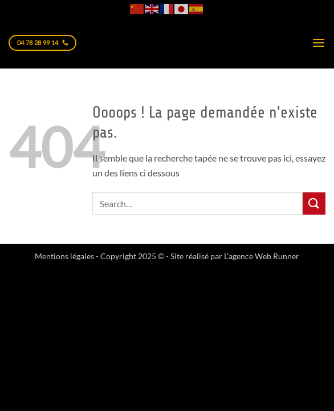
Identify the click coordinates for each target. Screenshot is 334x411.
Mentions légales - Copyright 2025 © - (102, 256)
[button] (318, 43)
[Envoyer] (314, 203)
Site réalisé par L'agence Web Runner (234, 256)
